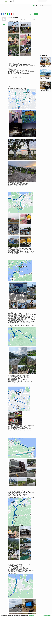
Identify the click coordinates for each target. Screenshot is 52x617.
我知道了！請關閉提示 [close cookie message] (47, 615)
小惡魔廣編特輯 (43, 55)
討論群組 (11, 1)
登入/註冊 (50, 1)
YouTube (49, 3)
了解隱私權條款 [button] (31, 615)
